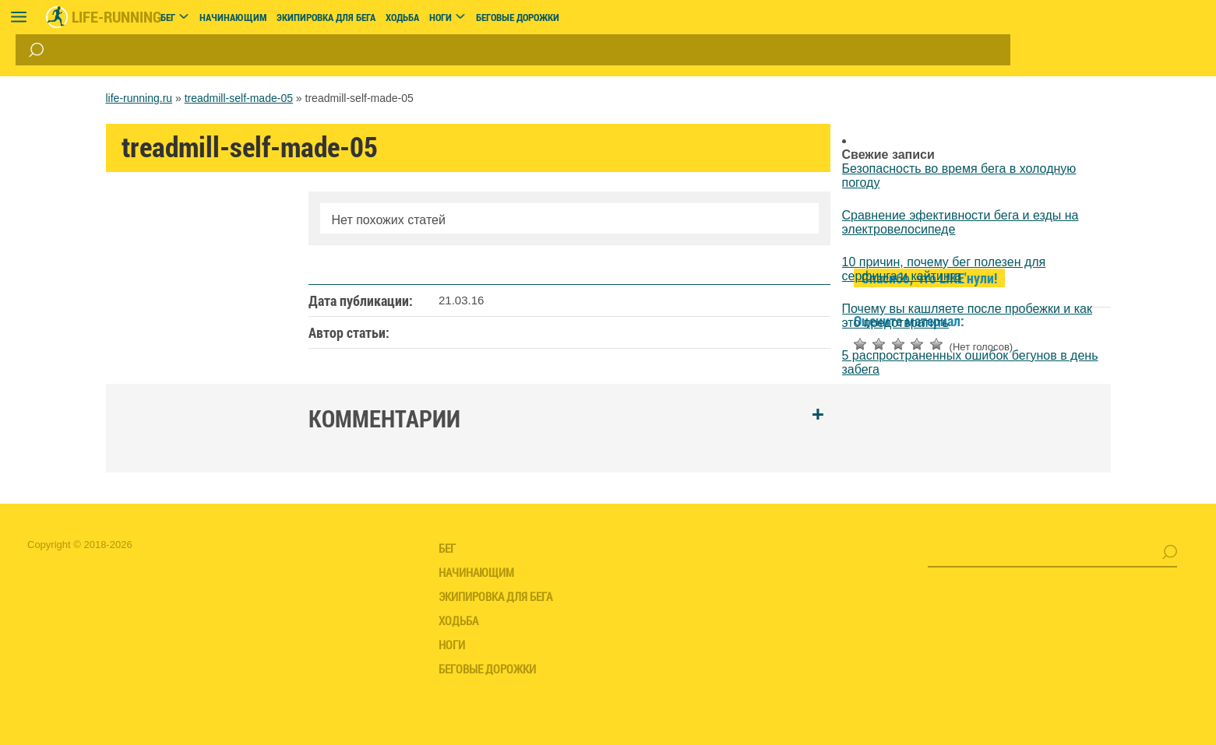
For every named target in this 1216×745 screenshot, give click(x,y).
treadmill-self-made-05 (239, 98)
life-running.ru (139, 98)
